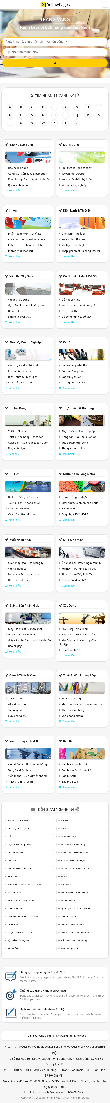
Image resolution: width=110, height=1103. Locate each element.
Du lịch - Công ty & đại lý (23, 497)
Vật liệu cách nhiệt (73, 245)
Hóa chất (13, 876)
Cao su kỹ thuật (71, 377)
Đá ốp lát (13, 311)
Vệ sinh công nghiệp (74, 185)
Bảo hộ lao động (21, 145)
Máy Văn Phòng (71, 698)
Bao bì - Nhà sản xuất (75, 764)
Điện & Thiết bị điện (23, 675)
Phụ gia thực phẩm (73, 448)
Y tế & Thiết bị (69, 916)
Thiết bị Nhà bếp (18, 431)
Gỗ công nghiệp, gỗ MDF (77, 316)
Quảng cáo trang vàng (43, 990)
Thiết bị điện (15, 698)
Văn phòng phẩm (72, 715)
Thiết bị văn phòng (73, 710)
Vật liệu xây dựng (21, 276)
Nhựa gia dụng (17, 448)
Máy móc (66, 884)
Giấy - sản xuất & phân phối (25, 629)
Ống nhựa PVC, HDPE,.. (76, 514)
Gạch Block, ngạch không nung (27, 305)
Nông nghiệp (69, 900)
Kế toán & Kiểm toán (20, 371)
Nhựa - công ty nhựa (74, 497)
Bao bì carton (70, 781)
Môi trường (71, 145)
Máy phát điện (17, 715)
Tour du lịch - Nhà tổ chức (24, 503)
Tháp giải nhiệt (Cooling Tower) (81, 251)
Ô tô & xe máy (73, 540)
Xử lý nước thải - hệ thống (77, 179)
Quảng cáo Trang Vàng (73, 1035)
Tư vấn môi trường (73, 173)
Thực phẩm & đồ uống (78, 408)
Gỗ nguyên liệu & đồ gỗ (80, 276)
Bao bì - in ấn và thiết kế (76, 770)
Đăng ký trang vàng (42, 972)
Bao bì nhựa (69, 508)
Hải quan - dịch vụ (19, 580)
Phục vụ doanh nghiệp (25, 342)
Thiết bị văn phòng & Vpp (80, 675)
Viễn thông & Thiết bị (24, 741)
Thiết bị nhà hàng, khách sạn (25, 437)
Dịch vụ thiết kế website (42, 1009)
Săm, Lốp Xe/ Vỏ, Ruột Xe (77, 574)
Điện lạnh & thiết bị (77, 210)
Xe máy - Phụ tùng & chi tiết (79, 568)
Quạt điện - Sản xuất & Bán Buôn (28, 442)
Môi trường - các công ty (76, 167)
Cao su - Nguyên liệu (74, 365)
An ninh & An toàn (19, 820)
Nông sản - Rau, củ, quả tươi (79, 437)
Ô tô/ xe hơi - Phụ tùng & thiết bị (81, 563)
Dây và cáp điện (17, 704)
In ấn (13, 210)
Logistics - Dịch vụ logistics (24, 574)
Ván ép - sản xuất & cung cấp (79, 305)
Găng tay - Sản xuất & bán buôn (27, 173)
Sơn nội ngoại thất (19, 316)
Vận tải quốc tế (17, 568)
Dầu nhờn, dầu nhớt (74, 580)
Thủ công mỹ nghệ (72, 924)
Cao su (67, 342)
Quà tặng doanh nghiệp (75, 908)
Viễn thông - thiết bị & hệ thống (27, 764)
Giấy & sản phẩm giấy (24, 605)
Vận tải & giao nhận (73, 860)
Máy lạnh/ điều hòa (73, 239)
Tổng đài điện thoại (20, 770)
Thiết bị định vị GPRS (20, 781)
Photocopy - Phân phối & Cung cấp (83, 704)
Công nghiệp (69, 836)
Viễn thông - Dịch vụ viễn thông (27, 775)
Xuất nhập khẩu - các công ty (25, 563)
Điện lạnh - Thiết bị (73, 233)
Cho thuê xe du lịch (20, 508)
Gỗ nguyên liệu (71, 299)
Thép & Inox (15, 924)
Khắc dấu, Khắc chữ (20, 382)
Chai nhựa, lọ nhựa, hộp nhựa (80, 503)
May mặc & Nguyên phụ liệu (24, 884)
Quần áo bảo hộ (18, 185)
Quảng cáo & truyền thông (24, 916)
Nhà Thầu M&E (71, 650)
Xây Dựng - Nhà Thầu (75, 629)
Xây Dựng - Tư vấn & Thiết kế (79, 634)
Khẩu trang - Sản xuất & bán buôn (29, 179)
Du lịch (14, 474)
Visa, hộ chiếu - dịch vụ (22, 514)
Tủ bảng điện (16, 710)
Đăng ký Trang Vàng (39, 1035)
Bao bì (67, 741)
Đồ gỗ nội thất (70, 311)
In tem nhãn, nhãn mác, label (26, 245)
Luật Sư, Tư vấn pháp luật (23, 365)
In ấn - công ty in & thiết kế (24, 233)
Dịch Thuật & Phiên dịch (22, 377)
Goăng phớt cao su (73, 382)
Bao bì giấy (15, 646)
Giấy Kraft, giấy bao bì (21, 634)
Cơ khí (11, 836)
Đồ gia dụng (18, 408)
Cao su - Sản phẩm (73, 371)
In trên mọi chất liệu (20, 251)
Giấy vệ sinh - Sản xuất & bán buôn (29, 640)
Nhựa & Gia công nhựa (79, 474)
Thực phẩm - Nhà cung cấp (78, 431)
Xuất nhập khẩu (20, 540)
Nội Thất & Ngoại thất (21, 900)
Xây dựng (69, 605)
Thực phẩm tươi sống (75, 442)
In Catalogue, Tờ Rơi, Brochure (26, 239)
